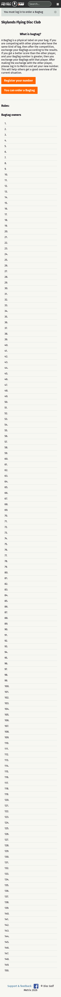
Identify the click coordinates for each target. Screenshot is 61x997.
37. (6, 328)
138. (7, 902)
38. (6, 333)
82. (6, 583)
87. (6, 612)
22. (6, 242)
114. (7, 765)
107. (7, 726)
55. (6, 430)
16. (6, 208)
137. (7, 896)
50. (6, 401)
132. (7, 868)
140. (7, 913)
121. (7, 805)
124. (7, 822)
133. (7, 873)
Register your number (18, 80)
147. (7, 953)
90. (6, 629)
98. (6, 674)
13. (6, 191)
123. (7, 816)
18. (6, 220)
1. (5, 123)
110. (7, 743)
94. (6, 652)
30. (6, 288)
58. (6, 447)
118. (7, 788)
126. (7, 834)
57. (6, 441)
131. (7, 862)
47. (6, 384)
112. (7, 754)
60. (6, 458)
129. (7, 851)
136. (7, 890)
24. (6, 254)
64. (6, 481)
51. (6, 407)
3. (6, 134)
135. (7, 885)
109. (7, 737)
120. (7, 799)
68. (6, 504)
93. (6, 646)
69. (6, 509)
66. (6, 492)
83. (6, 589)
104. (7, 708)
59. (6, 453)
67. (6, 498)
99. (6, 680)
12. (6, 185)
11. (6, 180)
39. (6, 339)
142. (7, 925)
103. (7, 703)
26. (6, 265)
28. (6, 276)
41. (6, 350)
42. (6, 356)
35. (6, 316)
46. (6, 379)
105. (7, 714)
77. (6, 555)
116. (7, 777)
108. (7, 731)
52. (6, 413)
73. (6, 532)
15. (6, 203)
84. (6, 595)
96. (6, 663)
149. (7, 964)
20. (6, 231)
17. (6, 214)
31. (6, 293)
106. (7, 720)
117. (6, 782)
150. (7, 970)
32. (6, 299)
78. (6, 561)
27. (6, 271)
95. (6, 657)
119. (7, 794)
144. (7, 936)
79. (6, 566)
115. (7, 771)
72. (6, 527)
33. (6, 305)
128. (7, 845)
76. (6, 549)
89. (6, 623)
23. (6, 248)
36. (6, 322)
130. (7, 856)
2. (6, 129)
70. (6, 515)
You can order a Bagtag (19, 90)
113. (7, 760)
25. (6, 259)
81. (6, 578)
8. (6, 163)
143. (7, 930)
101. (7, 691)
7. (5, 157)
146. (7, 947)
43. (6, 362)
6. (6, 151)
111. (7, 748)
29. (6, 282)
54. (6, 424)
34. (6, 311)
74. (6, 538)
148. (7, 959)
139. (7, 907)
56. (6, 436)
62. (6, 470)
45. (6, 373)
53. (6, 419)
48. (6, 390)
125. (7, 828)
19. (6, 225)
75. (6, 544)
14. (6, 197)
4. (6, 140)
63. (6, 475)
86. (6, 606)
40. (6, 345)
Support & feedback (19, 986)
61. (6, 464)
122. (7, 811)
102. (7, 697)
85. (6, 600)
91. (6, 635)
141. (7, 919)
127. (7, 839)
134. (7, 879)
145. (7, 942)
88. (6, 618)
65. (6, 487)
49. (6, 396)
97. (6, 669)
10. (6, 174)
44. (6, 367)
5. (6, 146)
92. (6, 640)
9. (5, 168)
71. (6, 521)
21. (6, 237)
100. (7, 686)
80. (6, 572)
